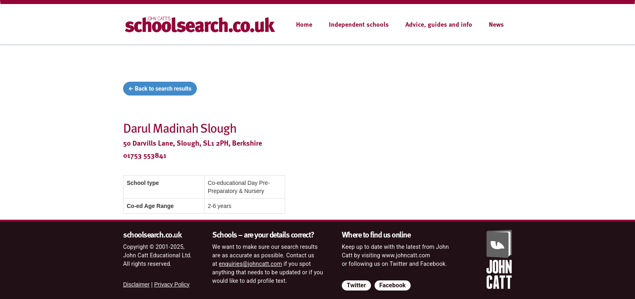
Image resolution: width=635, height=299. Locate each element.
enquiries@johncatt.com (250, 264)
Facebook (392, 285)
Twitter (356, 285)
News (496, 24)
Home (304, 24)
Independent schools (359, 24)
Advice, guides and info (438, 24)
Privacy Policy (172, 284)
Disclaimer (136, 284)
